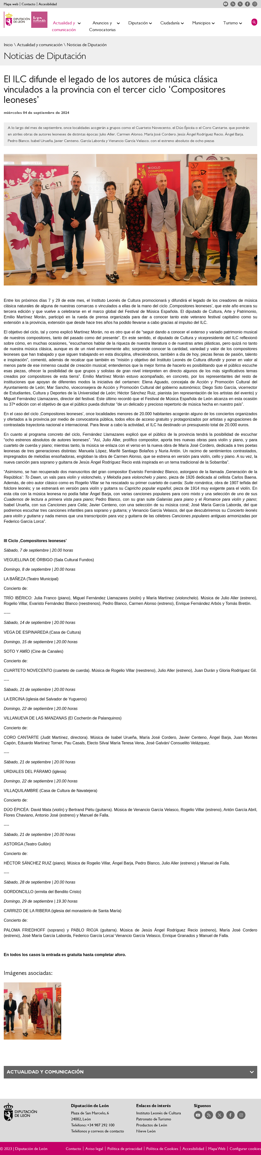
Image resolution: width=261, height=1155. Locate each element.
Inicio (8, 45)
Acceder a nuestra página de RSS (232, 4)
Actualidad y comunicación (39, 45)
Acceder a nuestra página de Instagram (254, 4)
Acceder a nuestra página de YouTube (225, 4)
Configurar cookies (245, 1148)
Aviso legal (94, 1148)
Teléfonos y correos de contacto (97, 1131)
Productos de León (151, 1125)
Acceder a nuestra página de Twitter (240, 4)
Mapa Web (216, 1148)
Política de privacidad (124, 1148)
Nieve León (146, 1131)
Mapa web (11, 4)
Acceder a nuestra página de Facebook (247, 4)
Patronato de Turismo (153, 1119)
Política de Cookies (162, 1148)
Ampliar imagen (32, 1011)
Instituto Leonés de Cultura (158, 1113)
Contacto (28, 4)
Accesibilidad (48, 4)
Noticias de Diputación (86, 45)
